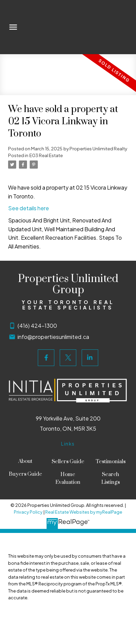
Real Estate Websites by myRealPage (83, 512)
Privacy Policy (28, 512)
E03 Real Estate (46, 155)
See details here (28, 208)
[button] (46, 357)
